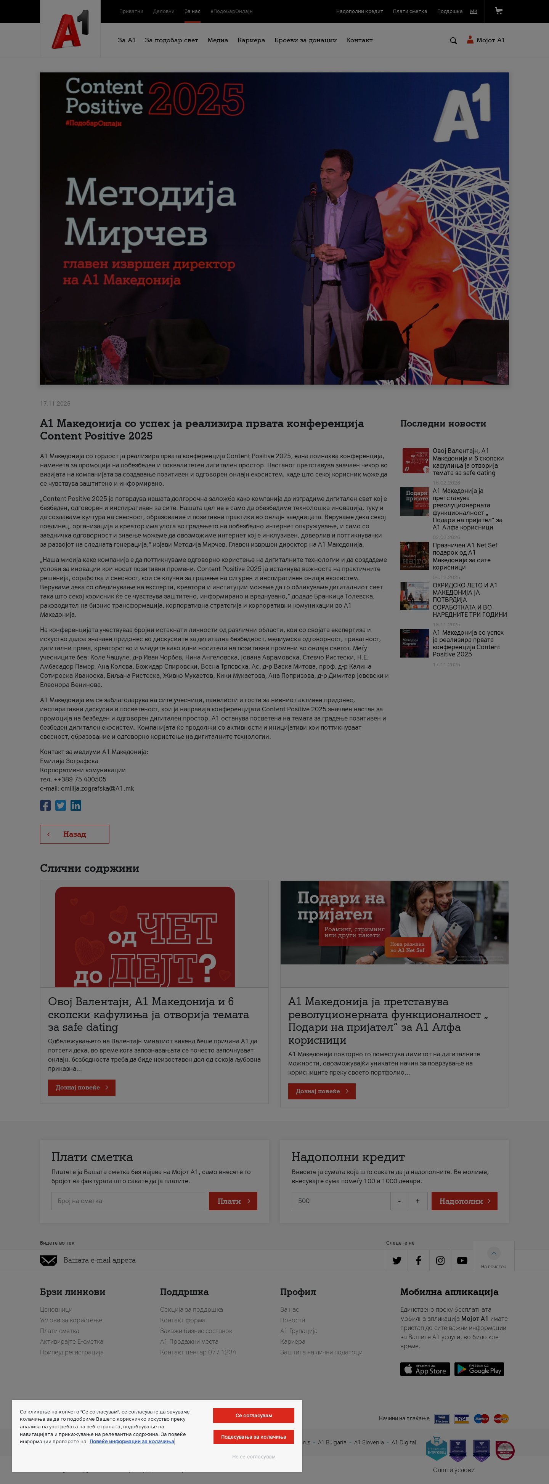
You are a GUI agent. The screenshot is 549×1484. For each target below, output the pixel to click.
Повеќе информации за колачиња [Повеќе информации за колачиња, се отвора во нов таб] (132, 1441)
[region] (157, 1436)
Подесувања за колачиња (254, 1437)
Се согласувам (254, 1415)
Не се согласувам (253, 1457)
